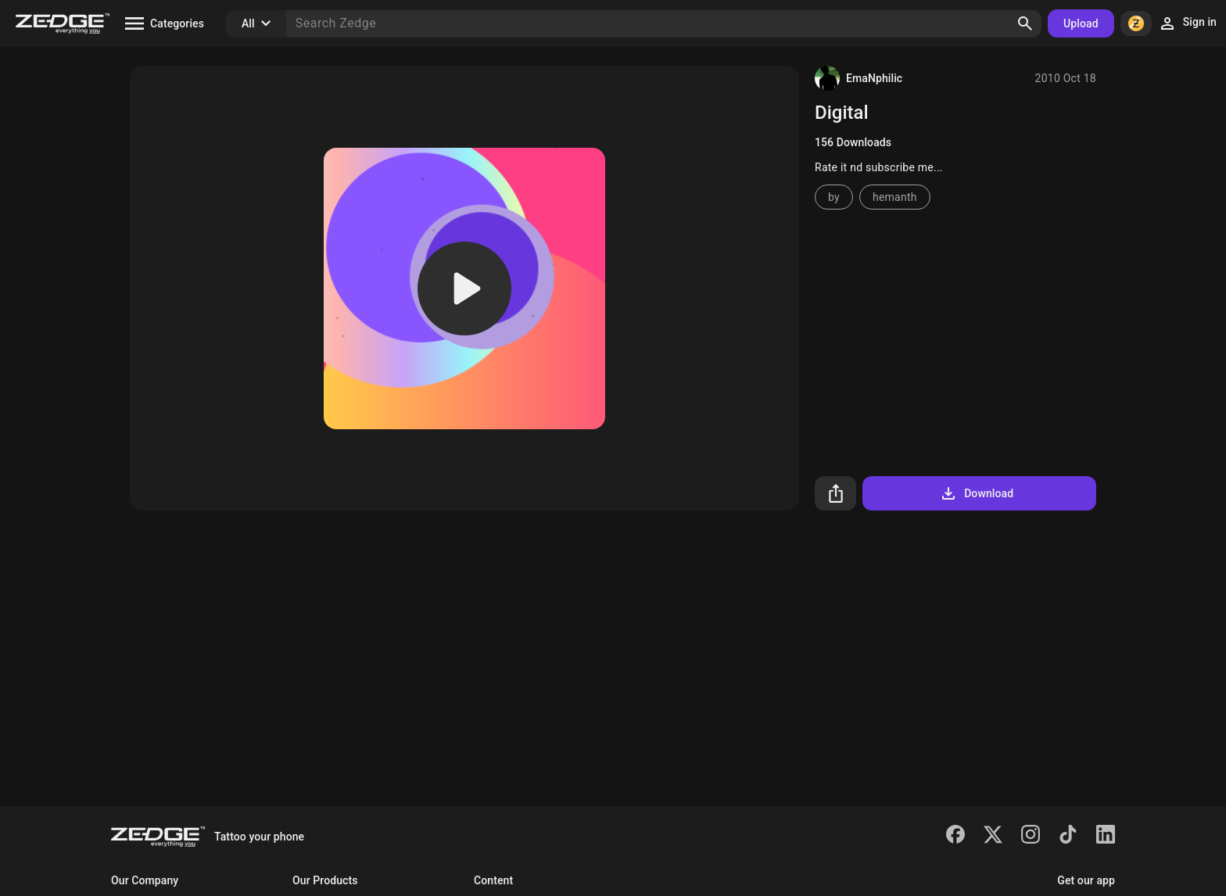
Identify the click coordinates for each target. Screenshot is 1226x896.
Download (976, 493)
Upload (1081, 23)
